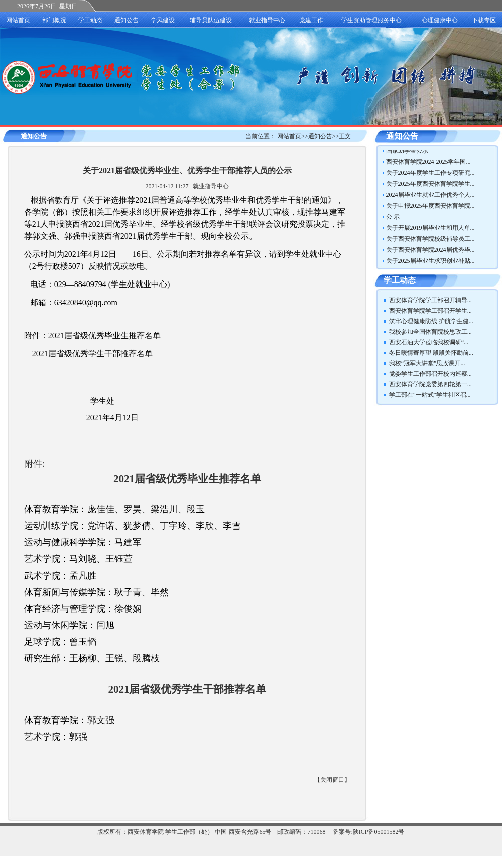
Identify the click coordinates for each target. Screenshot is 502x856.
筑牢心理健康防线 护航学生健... (431, 321)
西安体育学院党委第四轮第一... (430, 384)
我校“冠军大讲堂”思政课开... (427, 363)
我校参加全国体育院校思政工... (430, 331)
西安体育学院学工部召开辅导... (430, 300)
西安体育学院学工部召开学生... (430, 310)
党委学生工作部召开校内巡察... (430, 373)
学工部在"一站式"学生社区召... (430, 394)
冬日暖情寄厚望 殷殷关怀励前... (431, 352)
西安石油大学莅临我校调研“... (428, 342)
